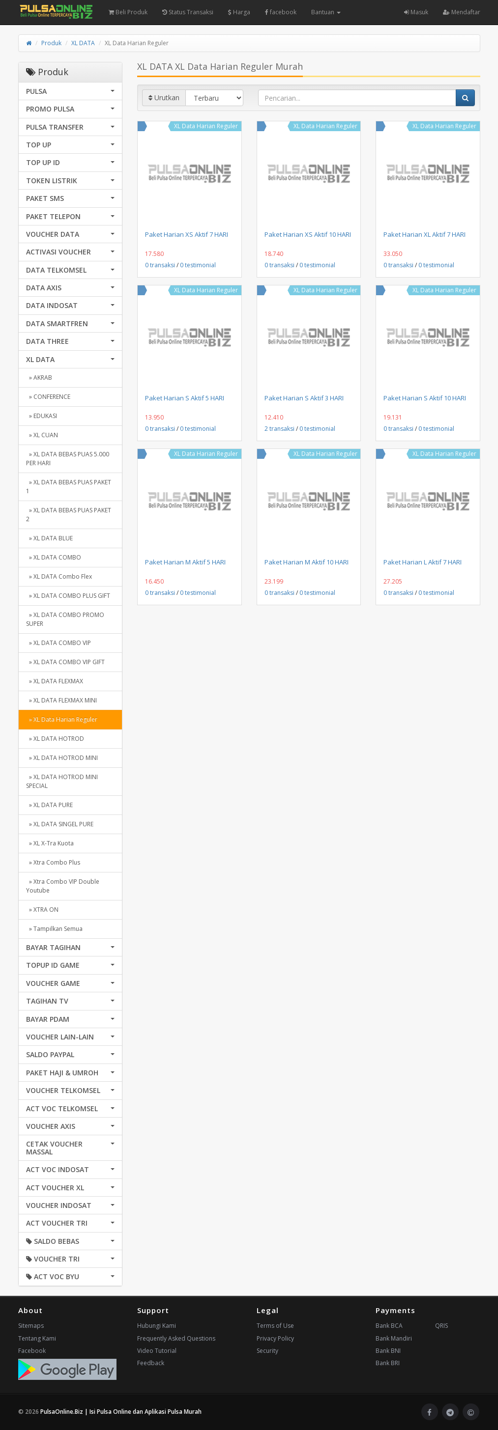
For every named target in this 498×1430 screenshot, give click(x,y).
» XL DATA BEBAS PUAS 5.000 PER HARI (67, 458)
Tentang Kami (37, 1338)
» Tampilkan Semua (54, 929)
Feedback (150, 1363)
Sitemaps (31, 1325)
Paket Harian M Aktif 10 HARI (306, 562)
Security (267, 1350)
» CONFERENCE (48, 397)
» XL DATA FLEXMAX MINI (61, 700)
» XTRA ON (42, 909)
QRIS (441, 1325)
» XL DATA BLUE (49, 538)
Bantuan (326, 12)
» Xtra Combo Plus (53, 862)
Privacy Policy (275, 1338)
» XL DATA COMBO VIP (58, 643)
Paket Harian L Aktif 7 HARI (422, 562)
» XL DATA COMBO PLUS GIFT (68, 595)
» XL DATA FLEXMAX (54, 681)
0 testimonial (198, 265)
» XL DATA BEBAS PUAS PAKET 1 (68, 486)
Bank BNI (388, 1350)
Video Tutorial (156, 1350)
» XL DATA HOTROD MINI (62, 758)
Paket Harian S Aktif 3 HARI (304, 397)
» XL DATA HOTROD (55, 738)
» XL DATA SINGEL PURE (59, 824)
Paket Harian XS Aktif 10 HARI (307, 234)
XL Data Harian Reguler (206, 126)
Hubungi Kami (156, 1325)
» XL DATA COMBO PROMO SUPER (65, 619)
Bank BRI (388, 1363)
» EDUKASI (41, 416)
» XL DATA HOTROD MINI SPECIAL (62, 781)
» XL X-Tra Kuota (50, 843)
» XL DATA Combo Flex (59, 576)
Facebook (32, 1350)
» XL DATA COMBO (53, 557)
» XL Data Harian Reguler (61, 719)
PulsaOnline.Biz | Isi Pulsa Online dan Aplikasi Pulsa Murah (121, 1411)
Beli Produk (128, 12)
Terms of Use (275, 1325)
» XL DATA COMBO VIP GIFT (65, 662)
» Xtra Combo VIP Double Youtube (62, 886)
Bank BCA (389, 1325)
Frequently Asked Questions (176, 1338)
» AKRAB (39, 377)
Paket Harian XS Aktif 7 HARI (186, 234)
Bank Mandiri (394, 1338)
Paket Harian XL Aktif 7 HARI (424, 234)
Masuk (416, 12)
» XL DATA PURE (49, 805)
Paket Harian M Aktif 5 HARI (185, 562)
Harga (239, 12)
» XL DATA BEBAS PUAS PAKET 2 (68, 514)
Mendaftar (461, 12)
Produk (51, 43)
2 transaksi (279, 428)
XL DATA (83, 43)
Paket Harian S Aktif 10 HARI (424, 397)
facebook (280, 12)
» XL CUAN (42, 435)
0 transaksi (160, 265)
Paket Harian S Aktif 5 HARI (184, 397)
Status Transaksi (187, 12)
